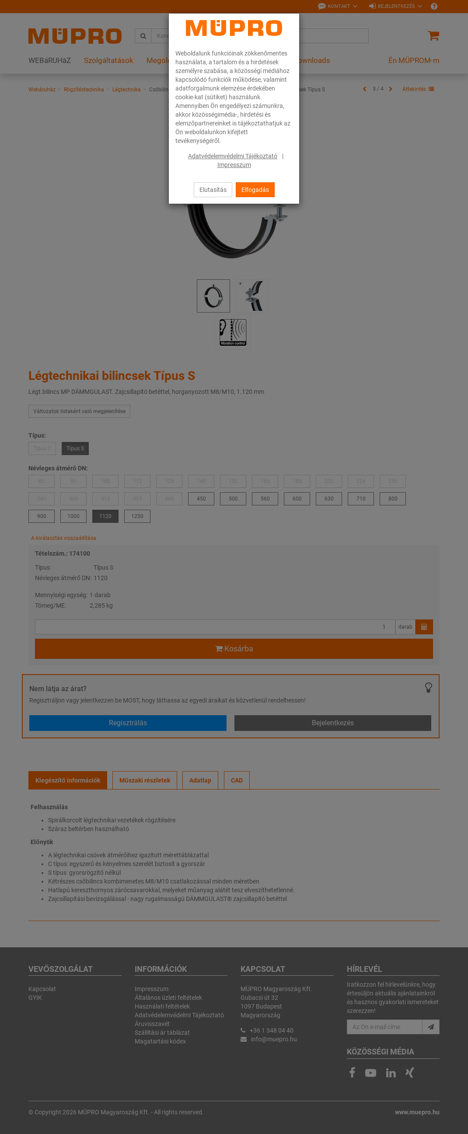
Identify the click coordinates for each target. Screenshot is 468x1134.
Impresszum (234, 164)
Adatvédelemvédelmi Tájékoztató (232, 156)
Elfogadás (255, 189)
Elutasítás (213, 189)
